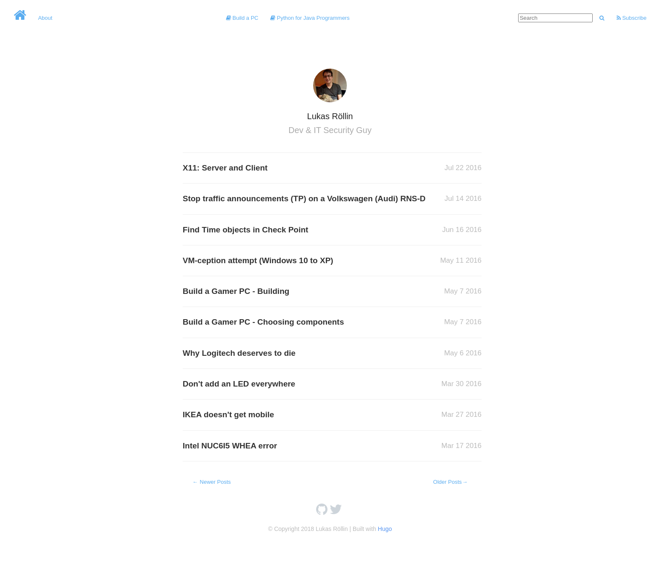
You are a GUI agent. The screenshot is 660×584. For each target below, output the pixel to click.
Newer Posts (211, 481)
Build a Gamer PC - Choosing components (263, 321)
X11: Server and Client (225, 167)
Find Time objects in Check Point (245, 229)
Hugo (385, 528)
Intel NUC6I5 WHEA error (230, 445)
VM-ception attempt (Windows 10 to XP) (258, 260)
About (45, 18)
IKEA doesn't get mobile (228, 414)
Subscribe (632, 18)
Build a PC (242, 18)
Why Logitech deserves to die (239, 353)
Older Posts (450, 481)
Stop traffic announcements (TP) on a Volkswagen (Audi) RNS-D (304, 198)
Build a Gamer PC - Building (236, 291)
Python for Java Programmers (309, 18)
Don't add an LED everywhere (239, 383)
